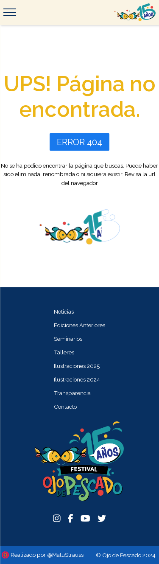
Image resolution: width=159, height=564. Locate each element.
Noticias (64, 311)
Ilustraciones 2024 (77, 379)
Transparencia (72, 393)
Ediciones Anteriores (79, 325)
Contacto (65, 406)
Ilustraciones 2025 (77, 365)
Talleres (64, 352)
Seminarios (68, 338)
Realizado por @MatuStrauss (47, 554)
